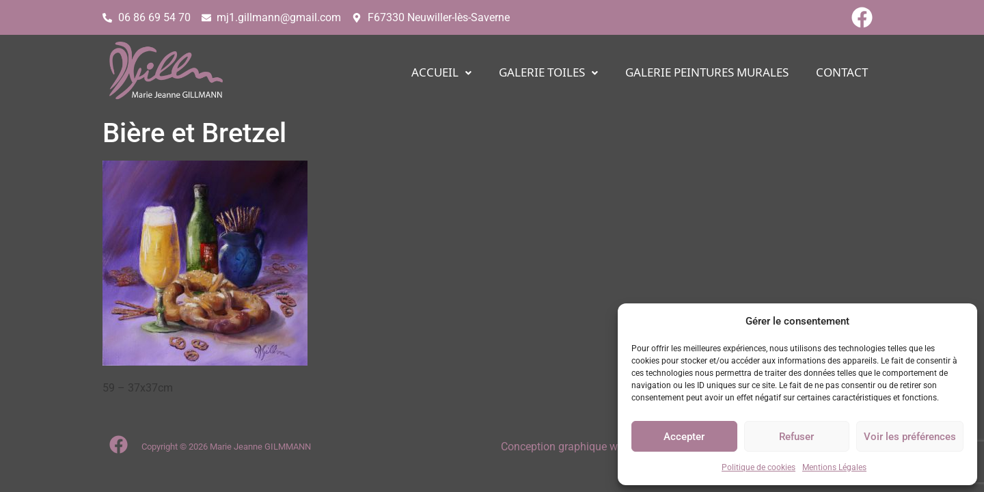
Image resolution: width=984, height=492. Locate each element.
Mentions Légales (834, 467)
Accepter (684, 436)
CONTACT (842, 72)
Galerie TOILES (548, 72)
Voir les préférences (910, 436)
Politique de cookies (758, 467)
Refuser (796, 436)
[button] (441, 73)
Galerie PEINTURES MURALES (707, 72)
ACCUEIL (441, 72)
